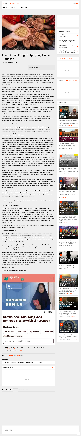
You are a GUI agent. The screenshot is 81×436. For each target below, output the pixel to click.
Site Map (13, 7)
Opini (8, 52)
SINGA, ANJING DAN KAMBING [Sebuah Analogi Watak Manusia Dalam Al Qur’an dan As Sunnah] (67, 208)
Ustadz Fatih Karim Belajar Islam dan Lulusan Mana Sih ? (68, 115)
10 (61, 324)
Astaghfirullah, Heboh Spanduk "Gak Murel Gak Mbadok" (68, 235)
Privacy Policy (23, 7)
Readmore (69, 125)
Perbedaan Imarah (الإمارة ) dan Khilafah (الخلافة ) (67, 138)
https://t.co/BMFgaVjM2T (10, 348)
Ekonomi (14, 52)
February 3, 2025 (18, 350)
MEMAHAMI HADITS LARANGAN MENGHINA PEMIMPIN (68, 260)
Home (5, 7)
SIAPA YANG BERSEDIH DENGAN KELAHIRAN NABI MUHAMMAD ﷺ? (68, 329)
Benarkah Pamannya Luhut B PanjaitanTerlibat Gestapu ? (68, 186)
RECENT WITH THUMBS (65, 58)
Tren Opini (14, 4)
